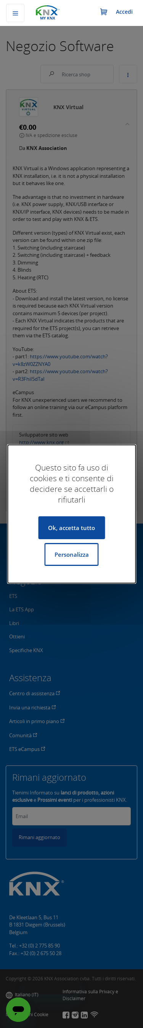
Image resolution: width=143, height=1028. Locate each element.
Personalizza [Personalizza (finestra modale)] (72, 554)
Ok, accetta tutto (71, 528)
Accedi (124, 11)
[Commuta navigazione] (15, 13)
